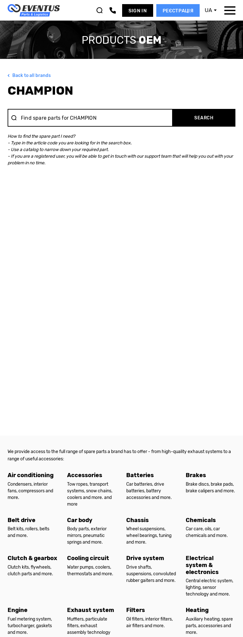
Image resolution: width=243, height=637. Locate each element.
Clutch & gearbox (32, 558)
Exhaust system (90, 610)
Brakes (196, 475)
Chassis (137, 520)
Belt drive (21, 520)
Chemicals (201, 520)
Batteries (140, 475)
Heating (197, 610)
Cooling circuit (88, 558)
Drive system (145, 558)
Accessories (84, 475)
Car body (79, 520)
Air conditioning (30, 475)
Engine (18, 610)
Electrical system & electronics (202, 565)
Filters (135, 610)
